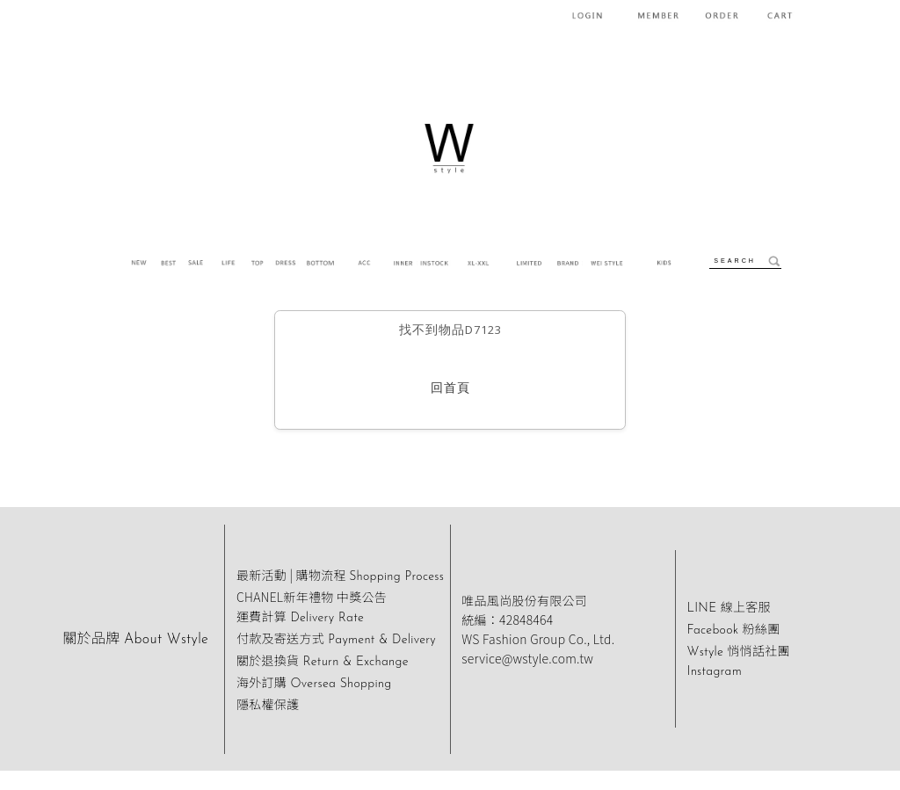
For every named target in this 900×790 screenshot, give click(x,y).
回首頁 (450, 389)
